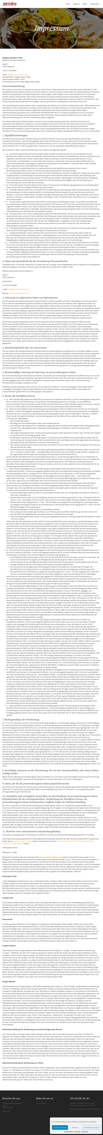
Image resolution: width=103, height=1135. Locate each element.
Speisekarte (94, 4)
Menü (85, 4)
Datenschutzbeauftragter (22, 841)
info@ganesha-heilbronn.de (17, 74)
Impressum (77, 1131)
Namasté (76, 4)
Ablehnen (75, 1128)
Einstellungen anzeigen (91, 1128)
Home (68, 4)
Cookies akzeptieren (60, 1128)
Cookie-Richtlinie (68, 1131)
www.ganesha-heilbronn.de (19, 293)
